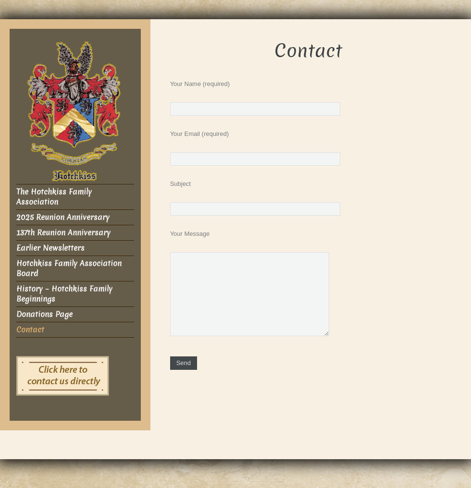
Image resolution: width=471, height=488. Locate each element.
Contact (30, 330)
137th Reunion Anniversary (63, 233)
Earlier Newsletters (50, 248)
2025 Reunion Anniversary (63, 217)
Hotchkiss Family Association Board (69, 268)
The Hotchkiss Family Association (54, 197)
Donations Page (44, 314)
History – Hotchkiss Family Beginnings (64, 294)
